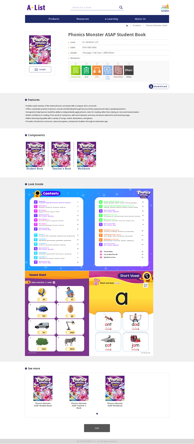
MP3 (97, 76)
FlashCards (107, 77)
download (160, 86)
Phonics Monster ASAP (156, 25)
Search (121, 7)
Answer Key (75, 76)
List (97, 428)
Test (86, 76)
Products (54, 19)
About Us (140, 19)
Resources (82, 19)
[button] (97, 413)
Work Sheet (118, 76)
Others (129, 76)
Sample (40, 69)
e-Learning (111, 19)
